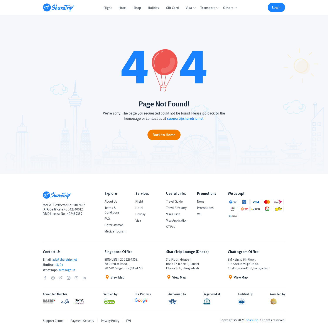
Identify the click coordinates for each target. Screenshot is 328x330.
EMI (128, 320)
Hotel (139, 207)
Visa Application (177, 220)
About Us (111, 201)
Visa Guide (173, 214)
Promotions (205, 207)
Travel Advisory (176, 207)
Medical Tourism (116, 231)
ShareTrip (252, 320)
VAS (199, 214)
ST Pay (170, 226)
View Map (114, 277)
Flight (139, 201)
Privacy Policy (110, 320)
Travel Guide (174, 201)
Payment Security (82, 320)
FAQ (107, 218)
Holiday (140, 214)
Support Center (53, 320)
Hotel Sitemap (114, 225)
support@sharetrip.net (185, 118)
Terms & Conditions (112, 209)
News (201, 201)
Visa (138, 220)
